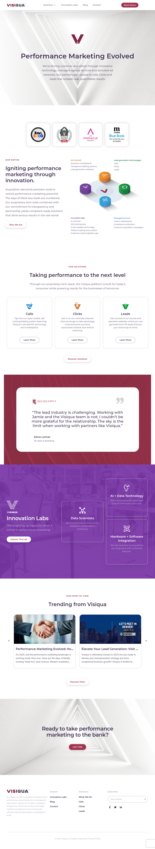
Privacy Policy (94, 841)
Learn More (29, 342)
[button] (3, 422)
